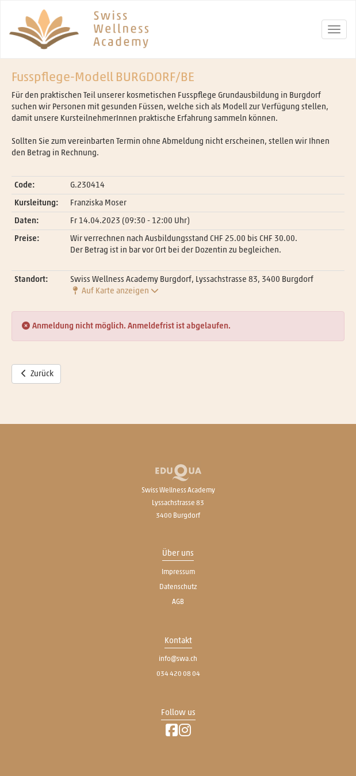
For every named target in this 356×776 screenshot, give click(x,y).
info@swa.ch (178, 658)
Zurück (36, 373)
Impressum (178, 571)
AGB (178, 601)
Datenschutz (178, 586)
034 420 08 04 (178, 673)
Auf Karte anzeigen (114, 291)
